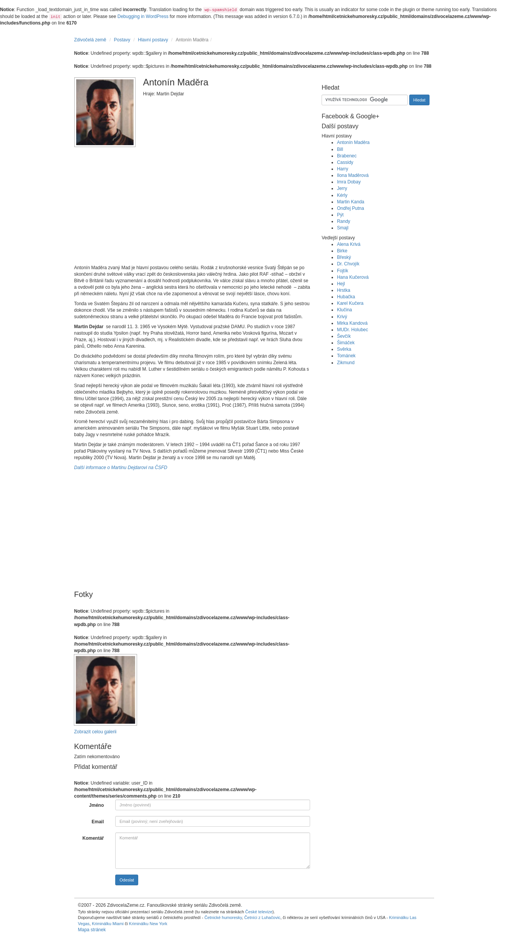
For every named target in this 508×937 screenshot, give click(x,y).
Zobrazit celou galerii (95, 731)
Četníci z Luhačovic (262, 917)
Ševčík (344, 336)
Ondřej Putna (350, 208)
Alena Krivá (348, 244)
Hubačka (346, 296)
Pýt (340, 214)
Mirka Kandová (352, 323)
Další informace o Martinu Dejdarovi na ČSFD (120, 467)
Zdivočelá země (90, 40)
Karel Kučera (350, 303)
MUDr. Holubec (352, 329)
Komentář (93, 838)
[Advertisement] (192, 209)
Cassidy (345, 162)
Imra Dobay (349, 182)
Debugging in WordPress (143, 16)
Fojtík (342, 270)
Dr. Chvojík (348, 264)
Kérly (342, 195)
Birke (342, 250)
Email (97, 821)
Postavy (122, 40)
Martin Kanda (350, 201)
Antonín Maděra (353, 142)
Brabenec (346, 156)
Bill (340, 149)
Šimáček (345, 342)
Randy (343, 221)
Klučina (344, 309)
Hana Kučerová (353, 277)
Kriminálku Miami (108, 923)
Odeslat (126, 880)
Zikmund (345, 362)
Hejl (341, 283)
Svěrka (344, 349)
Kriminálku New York (148, 923)
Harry (342, 169)
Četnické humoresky (223, 917)
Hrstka (343, 290)
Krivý (342, 316)
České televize (259, 911)
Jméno (96, 805)
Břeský (344, 257)
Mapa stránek (92, 929)
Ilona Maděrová (353, 175)
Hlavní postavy (153, 40)
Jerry (342, 188)
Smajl (342, 228)
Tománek (346, 355)
